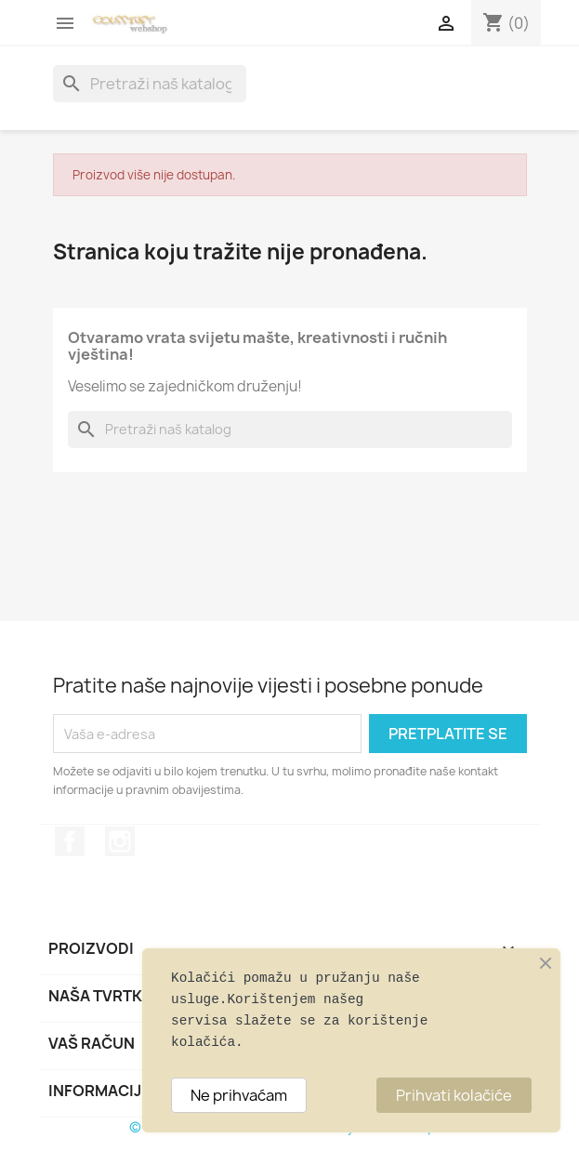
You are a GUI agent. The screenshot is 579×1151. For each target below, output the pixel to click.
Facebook (70, 841)
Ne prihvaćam (239, 1095)
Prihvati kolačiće (454, 1095)
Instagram (120, 841)
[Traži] (149, 83)
